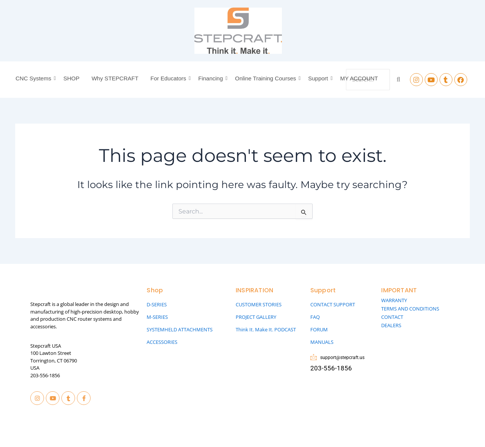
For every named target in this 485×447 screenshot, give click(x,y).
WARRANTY (394, 300)
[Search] (398, 79)
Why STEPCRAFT (115, 78)
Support (319, 78)
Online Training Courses (266, 78)
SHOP (71, 78)
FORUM (319, 329)
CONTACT (392, 317)
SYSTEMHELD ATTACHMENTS (180, 329)
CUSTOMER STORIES (259, 304)
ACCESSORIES (162, 342)
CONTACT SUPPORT (332, 304)
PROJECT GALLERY (256, 317)
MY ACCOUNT (359, 78)
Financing (211, 78)
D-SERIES (157, 304)
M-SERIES (157, 317)
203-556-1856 (45, 375)
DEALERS (391, 325)
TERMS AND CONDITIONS (410, 308)
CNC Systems (34, 78)
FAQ (315, 317)
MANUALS (321, 342)
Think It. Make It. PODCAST (266, 329)
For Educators (169, 78)
